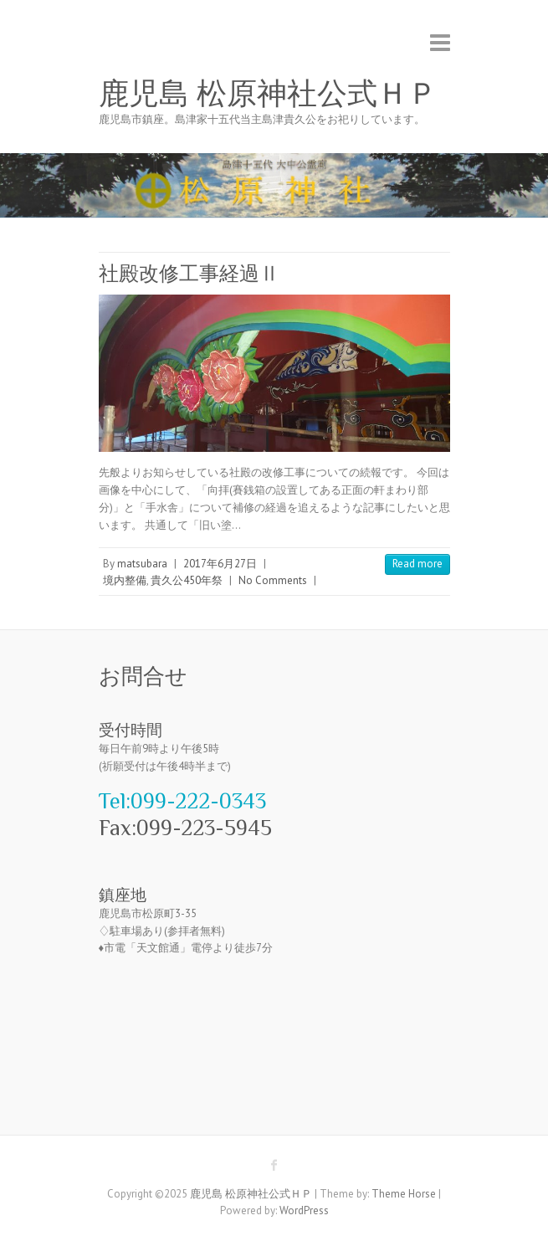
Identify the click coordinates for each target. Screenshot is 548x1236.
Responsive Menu (440, 42)
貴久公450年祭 (187, 580)
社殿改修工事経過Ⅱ (189, 273)
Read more (417, 563)
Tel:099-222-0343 (182, 801)
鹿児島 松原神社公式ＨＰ (268, 93)
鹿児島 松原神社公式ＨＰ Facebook (274, 1164)
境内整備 (124, 580)
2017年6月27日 (220, 563)
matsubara (142, 563)
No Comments (272, 580)
